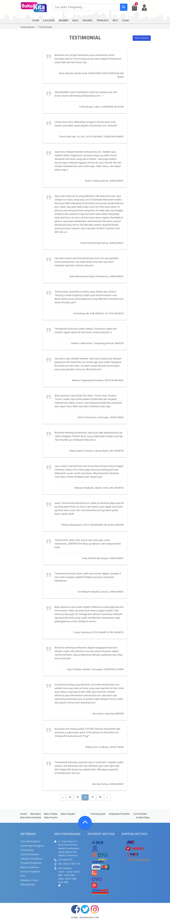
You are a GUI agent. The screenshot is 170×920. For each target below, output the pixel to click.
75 (77, 797)
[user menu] (144, 7)
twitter (85, 909)
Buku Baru (35, 814)
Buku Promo (51, 818)
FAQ (22, 876)
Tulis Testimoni (142, 38)
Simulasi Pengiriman (31, 863)
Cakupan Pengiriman (31, 859)
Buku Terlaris (51, 814)
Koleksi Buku (143, 818)
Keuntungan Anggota (32, 846)
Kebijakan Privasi (29, 880)
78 (100, 797)
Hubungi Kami (27, 885)
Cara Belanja (27, 850)
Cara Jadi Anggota (30, 841)
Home (23, 814)
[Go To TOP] (85, 823)
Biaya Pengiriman (29, 867)
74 (70, 797)
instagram (94, 909)
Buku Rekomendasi (30, 818)
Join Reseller (140, 814)
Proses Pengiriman (30, 872)
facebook (75, 909)
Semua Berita (27, 27)
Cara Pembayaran (29, 854)
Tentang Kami (98, 814)
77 (92, 797)
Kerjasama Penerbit (119, 814)
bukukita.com (91, 917)
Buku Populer (68, 814)
